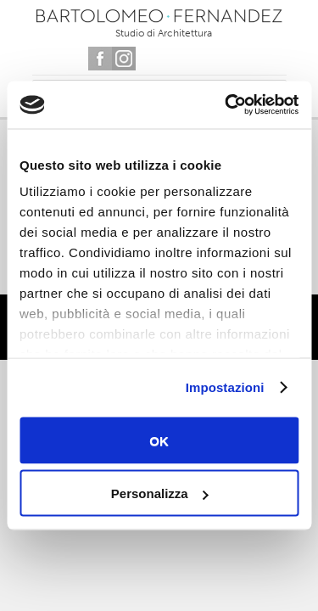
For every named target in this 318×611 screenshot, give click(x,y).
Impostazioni (225, 387)
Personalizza (160, 493)
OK (159, 440)
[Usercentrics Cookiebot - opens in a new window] (226, 105)
